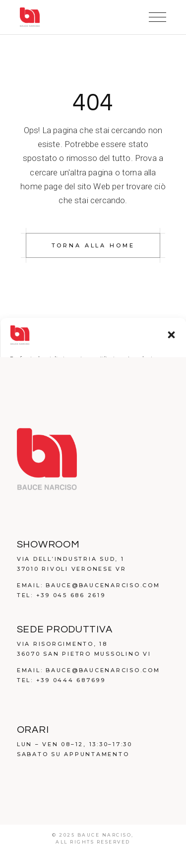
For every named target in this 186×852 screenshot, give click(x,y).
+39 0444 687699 (71, 680)
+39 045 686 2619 (71, 595)
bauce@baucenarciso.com (103, 585)
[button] (171, 335)
